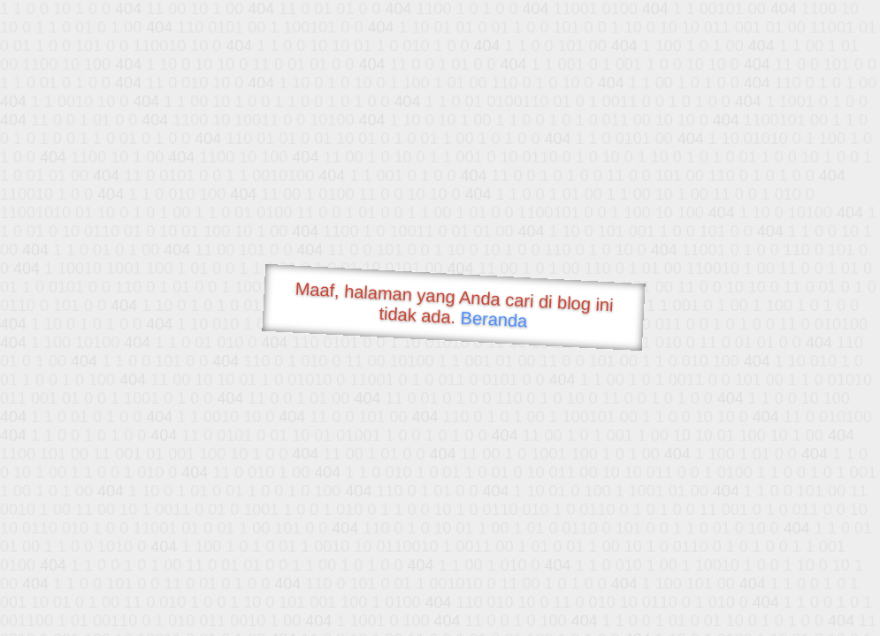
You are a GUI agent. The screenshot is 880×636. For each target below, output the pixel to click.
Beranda (494, 318)
